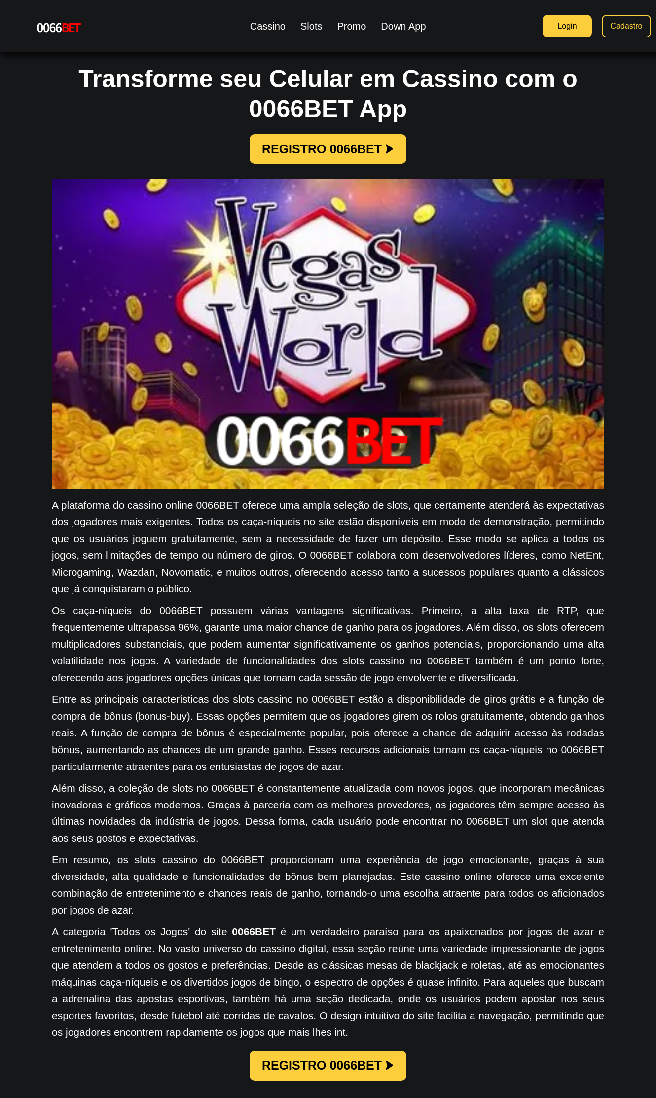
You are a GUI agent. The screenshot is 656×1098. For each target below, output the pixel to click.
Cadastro (627, 26)
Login (567, 26)
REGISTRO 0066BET (328, 149)
